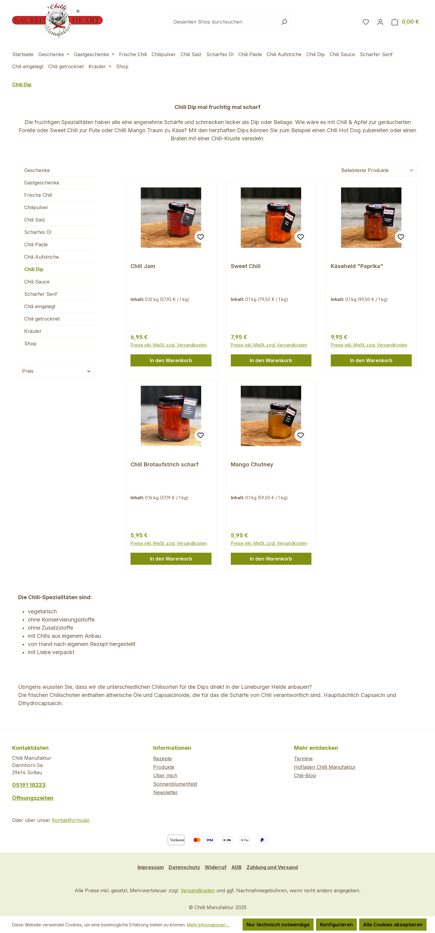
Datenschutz (184, 867)
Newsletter (165, 792)
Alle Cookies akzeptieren (393, 925)
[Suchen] (284, 22)
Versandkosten (198, 890)
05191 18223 (29, 785)
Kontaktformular (70, 820)
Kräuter (33, 331)
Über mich (165, 775)
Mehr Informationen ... (208, 924)
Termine (303, 759)
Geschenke (37, 170)
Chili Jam (142, 266)
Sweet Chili (246, 266)
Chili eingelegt (39, 306)
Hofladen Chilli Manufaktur (325, 767)
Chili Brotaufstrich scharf (164, 464)
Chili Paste (36, 244)
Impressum (150, 867)
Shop (30, 343)
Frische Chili (38, 195)
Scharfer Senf (40, 294)
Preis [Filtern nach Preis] (56, 371)
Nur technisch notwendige (278, 925)
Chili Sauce (37, 282)
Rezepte (162, 759)
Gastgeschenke (41, 183)
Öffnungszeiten (32, 798)
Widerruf (216, 867)
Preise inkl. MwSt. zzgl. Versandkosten (168, 344)
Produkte (163, 767)
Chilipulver (36, 207)
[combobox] (223, 22)
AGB (236, 867)
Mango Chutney (252, 464)
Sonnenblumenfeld (175, 784)
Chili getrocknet (42, 319)
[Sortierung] (377, 170)
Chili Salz (34, 220)
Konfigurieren (336, 925)
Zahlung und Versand (272, 867)
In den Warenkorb (171, 360)
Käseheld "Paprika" (357, 266)
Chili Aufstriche (41, 257)
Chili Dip (34, 269)
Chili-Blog (305, 775)
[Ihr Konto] (380, 22)
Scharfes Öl (37, 232)
